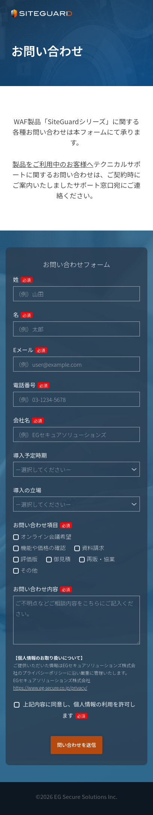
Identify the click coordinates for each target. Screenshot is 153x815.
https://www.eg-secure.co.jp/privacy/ (50, 687)
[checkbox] (76, 553)
